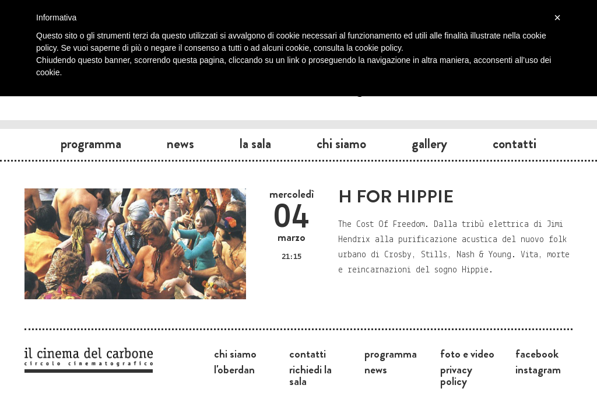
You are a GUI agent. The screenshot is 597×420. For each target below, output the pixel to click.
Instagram (538, 369)
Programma (91, 143)
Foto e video (467, 353)
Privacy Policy (456, 375)
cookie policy (378, 47)
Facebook (537, 353)
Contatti (514, 143)
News (180, 143)
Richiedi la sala (310, 375)
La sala (255, 143)
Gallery (429, 143)
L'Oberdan (234, 369)
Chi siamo (341, 143)
